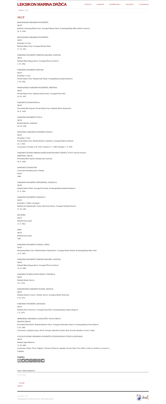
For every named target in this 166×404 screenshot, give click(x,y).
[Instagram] (39, 360)
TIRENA (20, 386)
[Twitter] (23, 360)
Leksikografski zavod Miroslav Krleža (28, 399)
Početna (88, 4)
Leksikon (100, 4)
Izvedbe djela (114, 4)
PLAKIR (21, 383)
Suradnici (130, 4)
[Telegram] (42, 360)
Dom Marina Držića (47, 399)
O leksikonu (144, 4)
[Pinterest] (31, 360)
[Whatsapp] (35, 360)
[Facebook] (19, 360)
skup (24, 375)
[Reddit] (27, 360)
